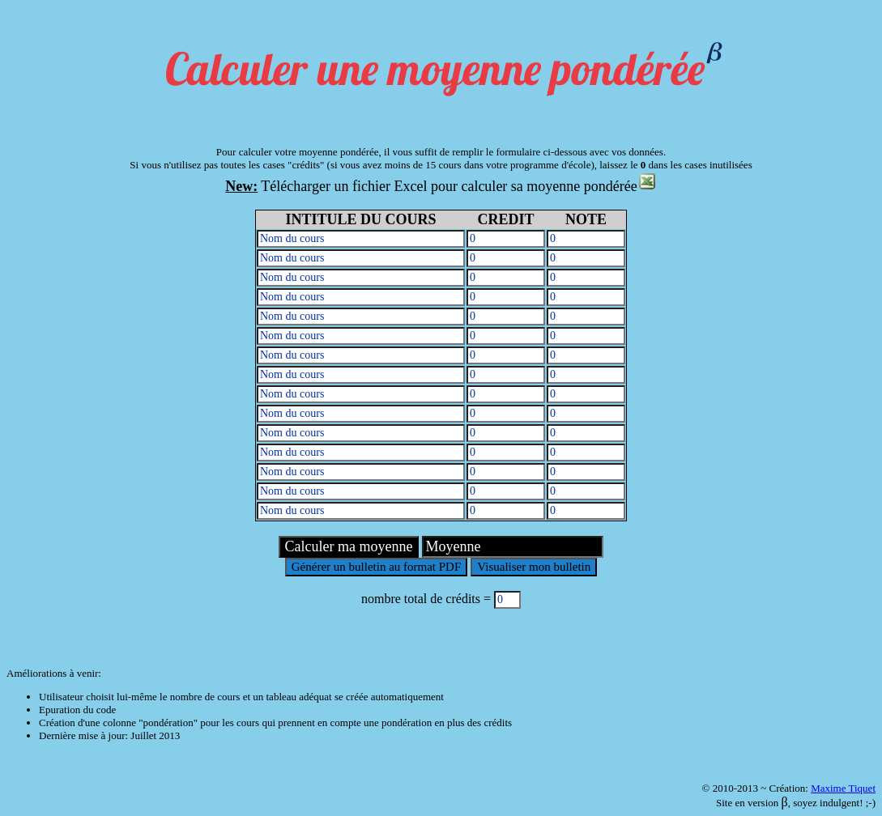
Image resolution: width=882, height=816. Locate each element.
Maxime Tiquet (843, 788)
